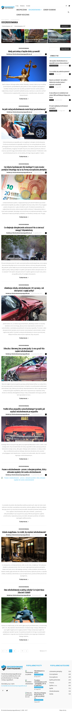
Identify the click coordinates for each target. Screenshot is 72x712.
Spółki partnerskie (54, 680)
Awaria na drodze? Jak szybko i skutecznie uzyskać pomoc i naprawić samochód (58, 82)
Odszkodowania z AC (7, 26)
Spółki (51, 688)
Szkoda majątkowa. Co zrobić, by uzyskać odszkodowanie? (24, 532)
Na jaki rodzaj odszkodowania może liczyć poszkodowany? (24, 109)
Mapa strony (63, 710)
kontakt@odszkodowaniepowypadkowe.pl (14, 686)
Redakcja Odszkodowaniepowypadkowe (18, 293)
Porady (51, 74)
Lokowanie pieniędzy (55, 671)
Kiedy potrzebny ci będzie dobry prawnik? (24, 51)
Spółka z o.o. (53, 685)
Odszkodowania (35, 10)
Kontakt (28, 5)
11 (22, 651)
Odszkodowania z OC (19, 26)
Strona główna (5, 19)
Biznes (51, 100)
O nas (17, 5)
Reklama (22, 5)
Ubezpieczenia (21, 10)
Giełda (51, 694)
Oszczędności (53, 110)
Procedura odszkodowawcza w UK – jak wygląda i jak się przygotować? (40, 682)
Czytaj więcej (24, 98)
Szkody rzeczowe (22, 15)
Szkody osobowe (49, 10)
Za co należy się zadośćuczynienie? (59, 71)
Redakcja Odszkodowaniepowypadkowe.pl (19, 54)
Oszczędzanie (53, 674)
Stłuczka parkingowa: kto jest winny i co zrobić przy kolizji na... (40, 695)
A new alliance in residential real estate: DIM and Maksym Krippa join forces (59, 95)
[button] (68, 12)
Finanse (51, 683)
